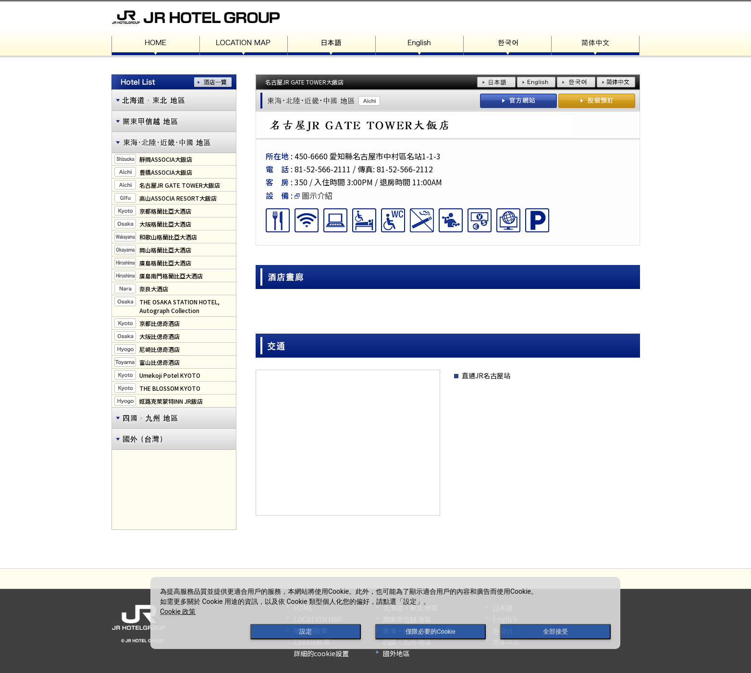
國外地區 (396, 653)
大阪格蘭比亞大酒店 (165, 224)
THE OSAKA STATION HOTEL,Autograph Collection (179, 306)
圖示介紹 (313, 195)
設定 (305, 631)
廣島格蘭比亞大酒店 (165, 263)
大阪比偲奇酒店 (159, 336)
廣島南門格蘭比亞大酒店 (171, 276)
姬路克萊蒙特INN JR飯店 (171, 401)
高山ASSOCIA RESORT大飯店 (178, 198)
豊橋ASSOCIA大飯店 (165, 172)
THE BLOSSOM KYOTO (169, 388)
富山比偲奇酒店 (159, 362)
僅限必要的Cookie (431, 631)
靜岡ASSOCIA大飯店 (165, 159)
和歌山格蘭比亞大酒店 (168, 237)
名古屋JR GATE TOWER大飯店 (179, 185)
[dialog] (385, 613)
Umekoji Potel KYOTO (169, 375)
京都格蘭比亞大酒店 (165, 211)
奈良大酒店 (153, 289)
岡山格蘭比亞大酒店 (165, 250)
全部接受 (555, 631)
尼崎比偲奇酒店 (159, 349)
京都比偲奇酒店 (159, 323)
